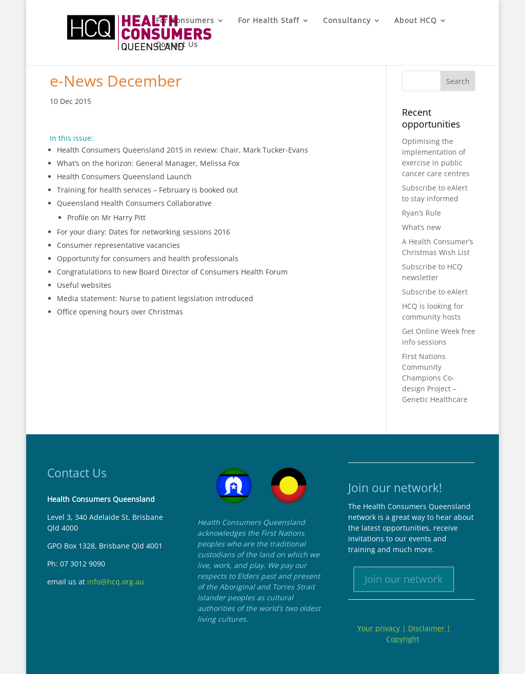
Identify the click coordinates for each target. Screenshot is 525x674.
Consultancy (347, 21)
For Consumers (185, 21)
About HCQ (415, 21)
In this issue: (71, 138)
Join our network (404, 579)
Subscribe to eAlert (435, 292)
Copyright (402, 639)
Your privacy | (381, 628)
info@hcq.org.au (115, 581)
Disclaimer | (429, 628)
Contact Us (177, 45)
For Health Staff (268, 21)
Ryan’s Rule (421, 213)
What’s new (421, 227)
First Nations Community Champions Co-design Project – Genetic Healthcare (435, 377)
